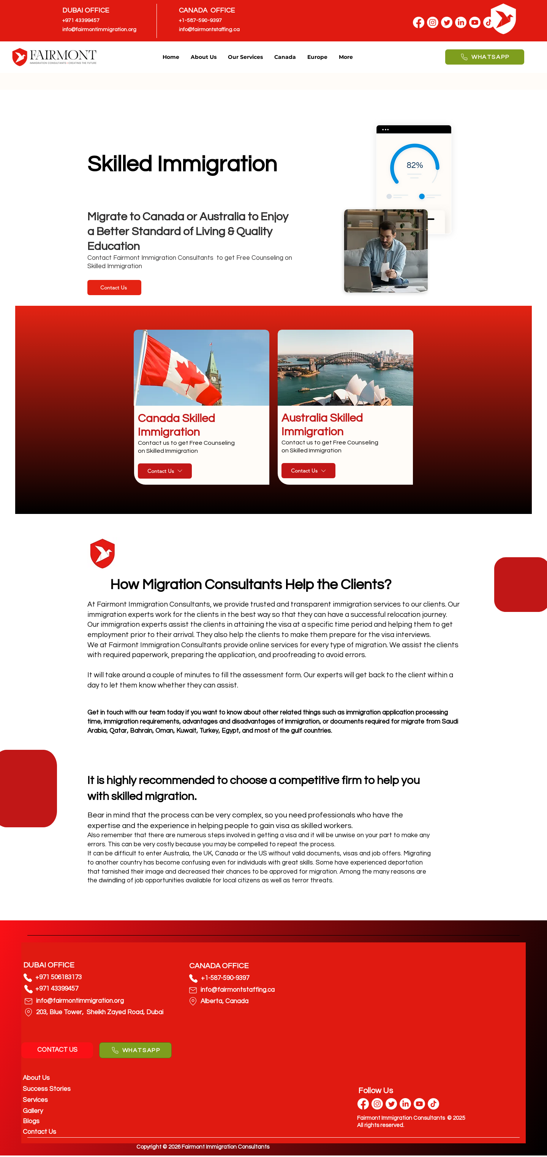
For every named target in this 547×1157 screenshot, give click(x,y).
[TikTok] (433, 1104)
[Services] (59, 1100)
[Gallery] (59, 1111)
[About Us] (59, 1078)
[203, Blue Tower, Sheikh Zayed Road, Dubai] (99, 1012)
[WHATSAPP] (485, 57)
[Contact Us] (114, 287)
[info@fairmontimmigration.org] (99, 29)
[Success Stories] (59, 1089)
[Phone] (28, 977)
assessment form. (271, 675)
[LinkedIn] (405, 1104)
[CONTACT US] (57, 1050)
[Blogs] (59, 1121)
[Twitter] (446, 22)
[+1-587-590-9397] (202, 20)
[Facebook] (418, 22)
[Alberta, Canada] (262, 1001)
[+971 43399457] (85, 20)
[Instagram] (432, 22)
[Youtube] (419, 1104)
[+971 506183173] (71, 977)
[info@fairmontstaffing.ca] (216, 29)
